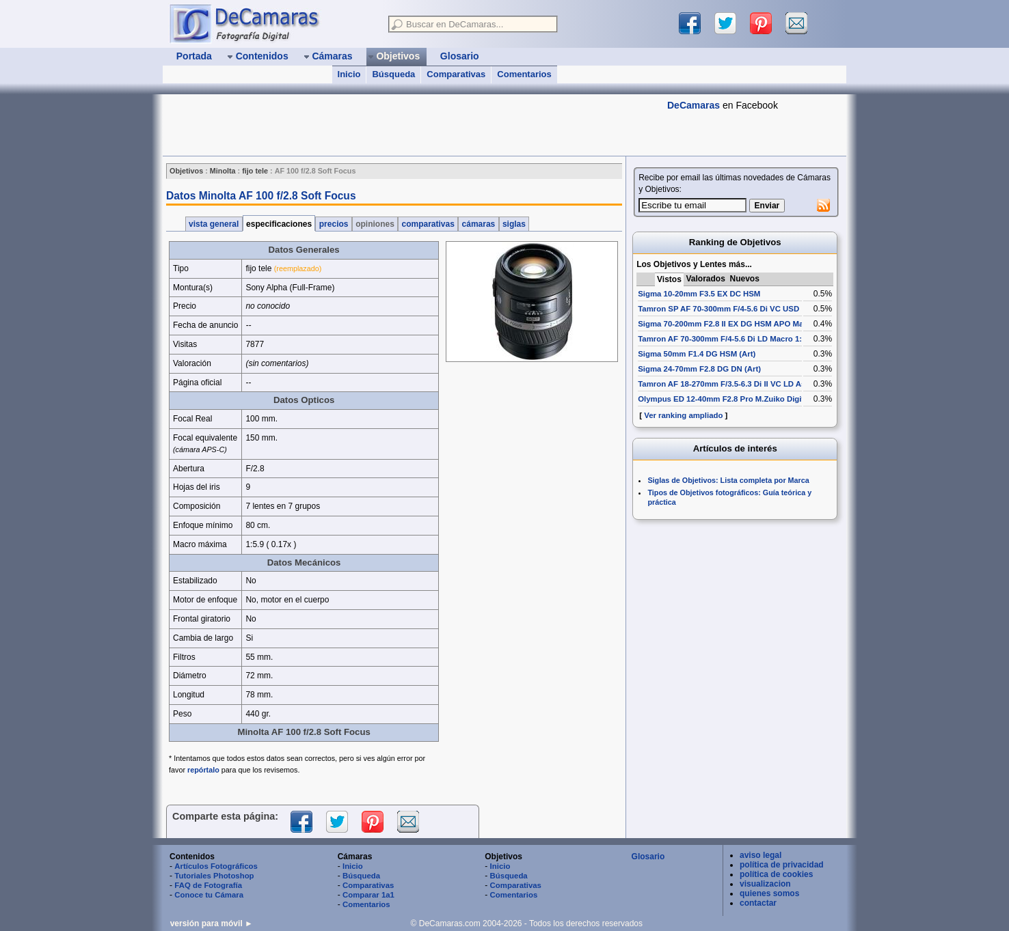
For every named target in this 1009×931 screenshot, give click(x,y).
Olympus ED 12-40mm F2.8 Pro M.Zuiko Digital (724, 399)
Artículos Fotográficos (216, 866)
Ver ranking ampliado (683, 415)
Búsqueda (393, 74)
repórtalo (203, 770)
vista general (214, 224)
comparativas (428, 224)
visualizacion (765, 884)
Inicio (349, 74)
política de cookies (776, 874)
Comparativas (456, 74)
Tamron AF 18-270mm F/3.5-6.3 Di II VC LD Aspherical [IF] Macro (756, 384)
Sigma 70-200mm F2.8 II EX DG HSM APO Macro (727, 324)
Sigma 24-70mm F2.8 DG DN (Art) (699, 369)
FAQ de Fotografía (208, 885)
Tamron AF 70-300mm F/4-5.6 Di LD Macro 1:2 (722, 339)
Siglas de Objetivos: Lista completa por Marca (728, 480)
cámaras (478, 224)
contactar (758, 903)
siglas (514, 224)
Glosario (648, 856)
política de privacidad (782, 865)
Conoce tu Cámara (208, 895)
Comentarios (524, 74)
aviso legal (760, 855)
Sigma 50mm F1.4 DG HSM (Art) (696, 354)
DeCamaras (693, 105)
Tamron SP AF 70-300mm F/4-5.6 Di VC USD (718, 309)
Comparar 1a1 (368, 895)
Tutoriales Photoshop (214, 876)
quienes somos (769, 893)
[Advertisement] (411, 125)
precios (333, 224)
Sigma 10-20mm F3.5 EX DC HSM (699, 294)
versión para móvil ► (211, 923)
